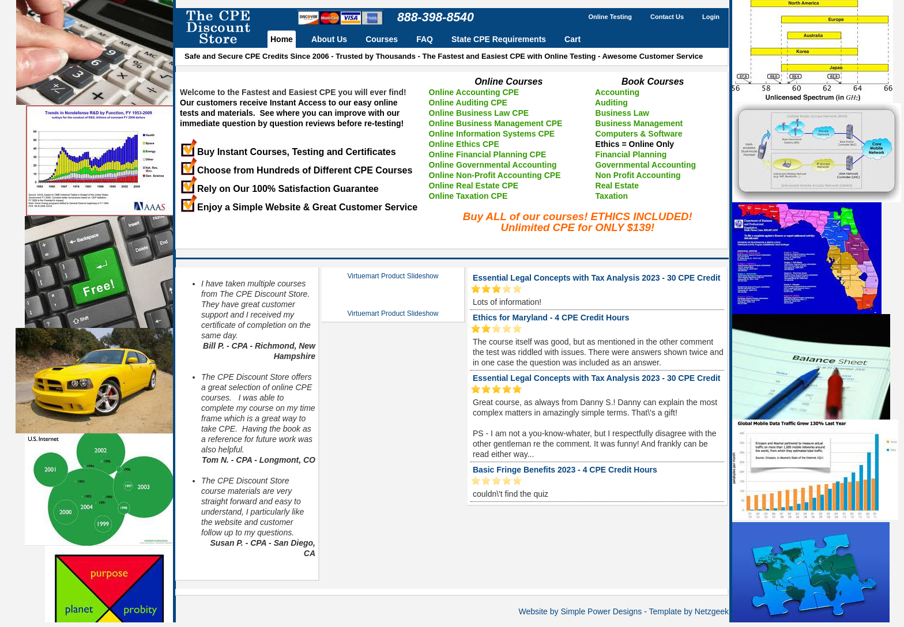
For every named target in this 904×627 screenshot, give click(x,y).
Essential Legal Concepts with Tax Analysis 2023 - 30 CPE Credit (596, 277)
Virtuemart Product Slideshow (393, 276)
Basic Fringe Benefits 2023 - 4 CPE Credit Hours (565, 469)
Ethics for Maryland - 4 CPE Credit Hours (551, 317)
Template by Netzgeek (689, 611)
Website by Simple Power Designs (580, 611)
